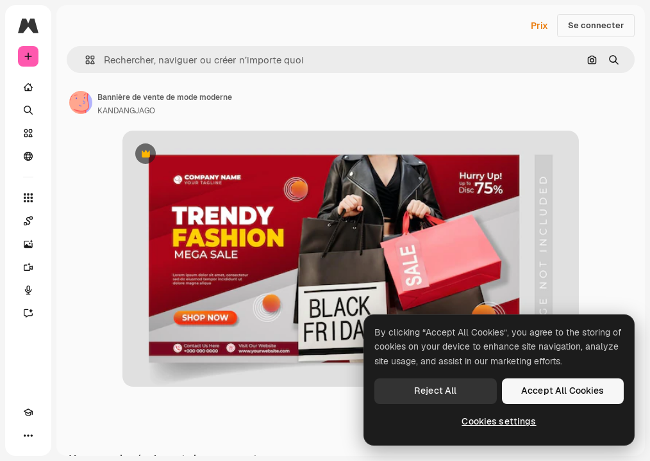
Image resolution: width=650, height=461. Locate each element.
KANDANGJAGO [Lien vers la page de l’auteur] (126, 111)
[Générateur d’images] (28, 244)
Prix (539, 25)
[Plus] (28, 435)
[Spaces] (28, 221)
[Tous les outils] (28, 198)
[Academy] (28, 412)
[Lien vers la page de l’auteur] (80, 102)
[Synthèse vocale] (28, 290)
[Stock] (28, 133)
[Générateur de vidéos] (28, 267)
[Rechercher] (28, 110)
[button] (85, 60)
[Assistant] (28, 313)
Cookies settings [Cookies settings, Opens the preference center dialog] (499, 421)
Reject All (435, 390)
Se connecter (596, 25)
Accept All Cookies (562, 390)
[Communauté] (28, 156)
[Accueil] (28, 87)
